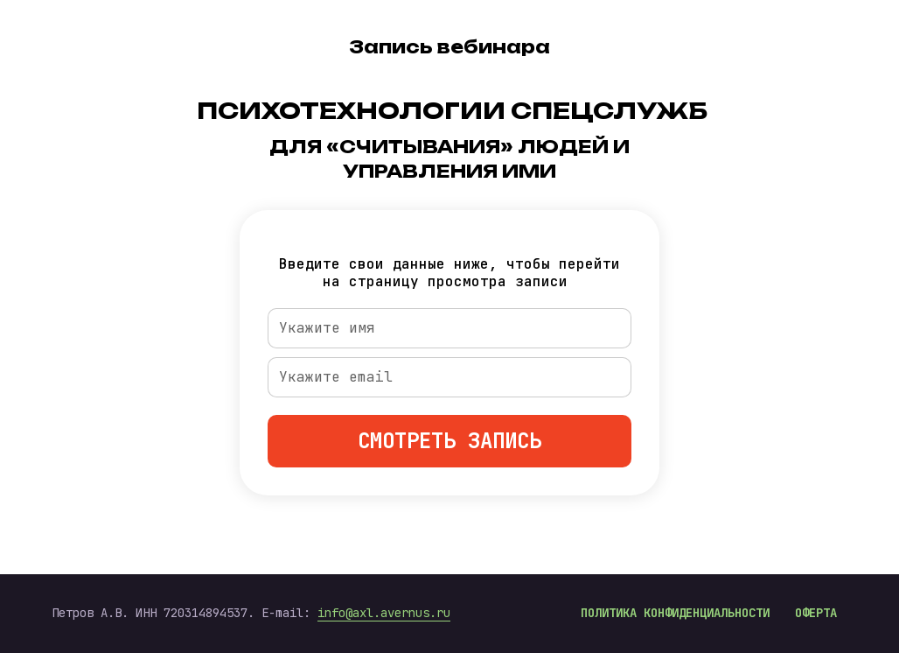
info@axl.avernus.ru (383, 613)
